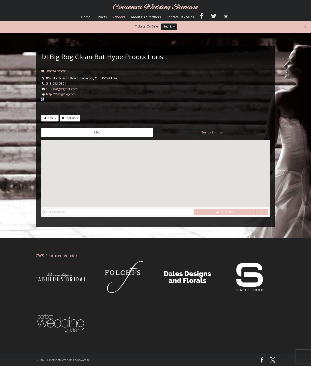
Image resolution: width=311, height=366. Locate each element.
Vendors (118, 17)
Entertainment (53, 71)
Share (50, 118)
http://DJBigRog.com (61, 94)
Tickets (101, 17)
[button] (155, 169)
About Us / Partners (146, 17)
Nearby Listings (212, 132)
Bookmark (70, 118)
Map (97, 132)
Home (85, 17)
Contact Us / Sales (180, 17)
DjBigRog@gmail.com (62, 89)
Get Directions (225, 212)
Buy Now (169, 26)
